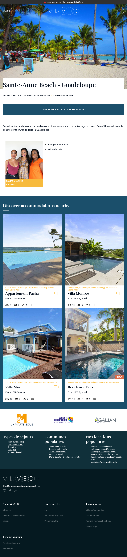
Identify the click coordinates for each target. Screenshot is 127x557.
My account (8, 548)
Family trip (12, 450)
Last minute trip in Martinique (103, 449)
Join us (6, 521)
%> (21, 478)
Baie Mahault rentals (58, 449)
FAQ (46, 510)
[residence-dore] (94, 355)
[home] (63, 11)
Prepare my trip (51, 521)
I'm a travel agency (11, 543)
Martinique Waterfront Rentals (104, 462)
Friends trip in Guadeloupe (101, 446)
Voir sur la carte (55, 149)
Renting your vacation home (98, 521)
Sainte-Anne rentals (57, 446)
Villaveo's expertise (95, 510)
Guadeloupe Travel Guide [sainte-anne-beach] (37, 95)
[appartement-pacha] (32, 261)
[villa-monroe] (94, 261)
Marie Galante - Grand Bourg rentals (64, 457)
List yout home (92, 515)
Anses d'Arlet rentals (57, 452)
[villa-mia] (32, 355)
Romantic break (14, 452)
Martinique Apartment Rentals (103, 452)
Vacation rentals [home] (12, 95)
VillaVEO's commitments (14, 515)
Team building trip (15, 442)
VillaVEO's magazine (54, 515)
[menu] (121, 11)
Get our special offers (73, 2)
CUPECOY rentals (56, 454)
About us (7, 510)
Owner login (91, 526)
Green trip (12, 447)
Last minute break (15, 444)
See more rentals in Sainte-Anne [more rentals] (63, 109)
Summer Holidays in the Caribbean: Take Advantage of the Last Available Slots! (106, 456)
